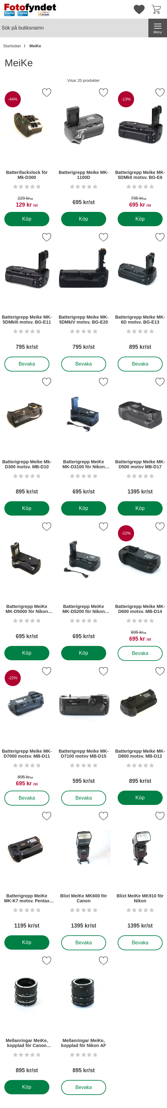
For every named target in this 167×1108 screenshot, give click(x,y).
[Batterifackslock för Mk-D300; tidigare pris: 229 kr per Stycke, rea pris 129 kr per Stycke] (27, 149)
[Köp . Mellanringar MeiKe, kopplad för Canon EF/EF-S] (26, 1087)
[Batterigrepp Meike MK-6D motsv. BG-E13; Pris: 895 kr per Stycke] (140, 294)
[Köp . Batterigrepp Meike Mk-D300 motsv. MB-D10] (26, 508)
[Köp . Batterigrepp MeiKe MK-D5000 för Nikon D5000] (26, 653)
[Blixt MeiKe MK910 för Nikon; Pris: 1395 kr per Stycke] (140, 872)
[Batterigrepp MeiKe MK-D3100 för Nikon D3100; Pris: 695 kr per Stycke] (84, 438)
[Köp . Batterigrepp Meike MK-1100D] (83, 219)
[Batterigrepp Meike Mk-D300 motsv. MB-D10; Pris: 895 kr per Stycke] (27, 438)
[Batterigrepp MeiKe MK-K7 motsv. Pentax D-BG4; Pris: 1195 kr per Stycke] (27, 872)
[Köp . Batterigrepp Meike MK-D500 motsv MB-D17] (140, 508)
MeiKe (34, 46)
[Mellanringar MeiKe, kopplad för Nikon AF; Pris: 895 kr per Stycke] (84, 1017)
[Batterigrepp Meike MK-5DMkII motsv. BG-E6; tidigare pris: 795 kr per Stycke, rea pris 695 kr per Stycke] (140, 149)
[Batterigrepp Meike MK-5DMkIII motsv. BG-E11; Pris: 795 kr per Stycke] (27, 294)
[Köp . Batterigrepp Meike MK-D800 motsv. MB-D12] (140, 798)
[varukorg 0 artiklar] (157, 9)
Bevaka (27, 364)
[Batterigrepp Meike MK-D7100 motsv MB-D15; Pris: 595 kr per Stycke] (84, 728)
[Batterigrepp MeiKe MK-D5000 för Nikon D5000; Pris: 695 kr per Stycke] (27, 583)
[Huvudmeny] (157, 28)
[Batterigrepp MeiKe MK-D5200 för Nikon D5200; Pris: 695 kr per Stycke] (84, 583)
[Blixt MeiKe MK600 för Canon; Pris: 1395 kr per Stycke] (84, 872)
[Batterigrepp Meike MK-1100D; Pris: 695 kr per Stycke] (84, 149)
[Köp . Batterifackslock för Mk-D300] (26, 219)
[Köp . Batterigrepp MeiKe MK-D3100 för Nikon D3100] (83, 508)
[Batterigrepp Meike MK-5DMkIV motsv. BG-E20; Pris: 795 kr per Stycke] (84, 294)
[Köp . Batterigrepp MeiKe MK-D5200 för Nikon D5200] (83, 653)
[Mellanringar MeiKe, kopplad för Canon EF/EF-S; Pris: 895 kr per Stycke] (27, 1017)
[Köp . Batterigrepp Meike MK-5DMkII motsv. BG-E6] (140, 219)
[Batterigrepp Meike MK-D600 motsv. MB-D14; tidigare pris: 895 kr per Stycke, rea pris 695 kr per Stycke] (140, 583)
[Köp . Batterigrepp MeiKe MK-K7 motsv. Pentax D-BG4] (26, 942)
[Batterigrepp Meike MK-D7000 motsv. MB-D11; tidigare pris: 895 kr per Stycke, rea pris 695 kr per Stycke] (27, 728)
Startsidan (12, 46)
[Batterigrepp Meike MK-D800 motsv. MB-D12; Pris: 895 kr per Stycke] (140, 728)
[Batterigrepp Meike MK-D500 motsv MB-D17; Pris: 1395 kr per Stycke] (140, 438)
